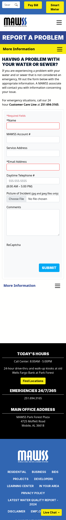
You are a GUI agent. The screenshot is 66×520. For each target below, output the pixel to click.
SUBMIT (49, 268)
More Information (20, 285)
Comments (14, 207)
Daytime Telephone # (21, 175)
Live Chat (50, 512)
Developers (43, 479)
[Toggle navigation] (59, 22)
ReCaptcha (14, 245)
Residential (17, 472)
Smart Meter (55, 7)
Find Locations (33, 381)
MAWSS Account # (18, 134)
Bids (55, 472)
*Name (11, 120)
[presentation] (33, 254)
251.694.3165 (33, 398)
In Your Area (49, 486)
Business (39, 472)
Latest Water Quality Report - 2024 (33, 502)
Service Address (17, 148)
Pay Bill (33, 5)
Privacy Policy (33, 493)
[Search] (7, 4)
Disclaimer (16, 511)
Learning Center (20, 486)
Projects (21, 479)
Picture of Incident (32, 193)
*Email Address (17, 162)
